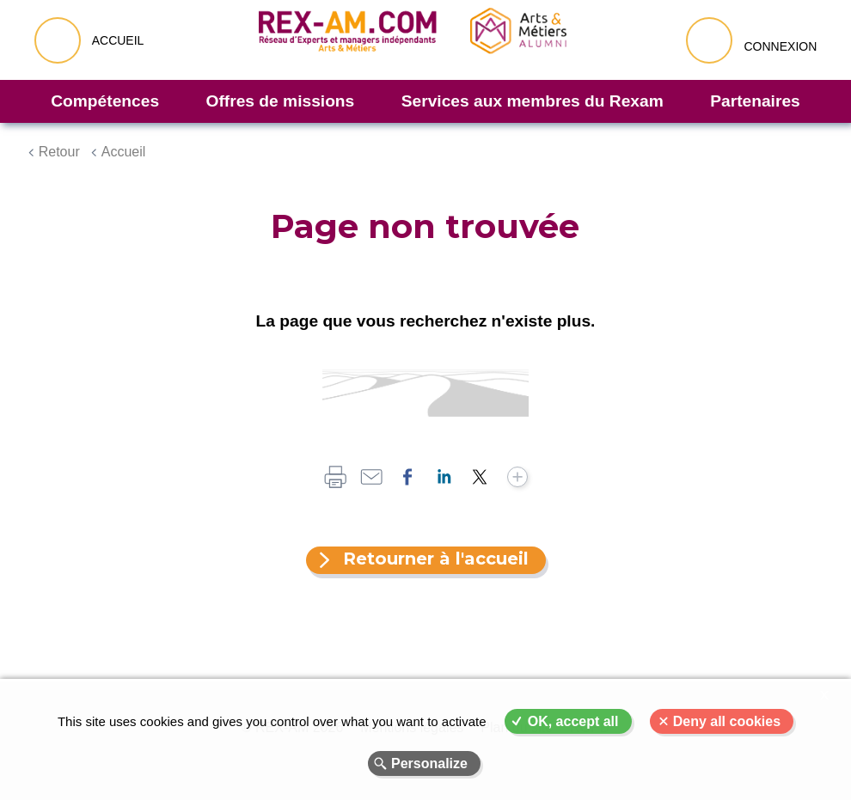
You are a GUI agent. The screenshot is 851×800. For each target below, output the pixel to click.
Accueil (123, 151)
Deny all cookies (727, 721)
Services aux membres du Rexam (532, 101)
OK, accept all (573, 721)
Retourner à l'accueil (436, 558)
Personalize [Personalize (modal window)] (429, 763)
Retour (59, 151)
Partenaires (755, 101)
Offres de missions (280, 101)
